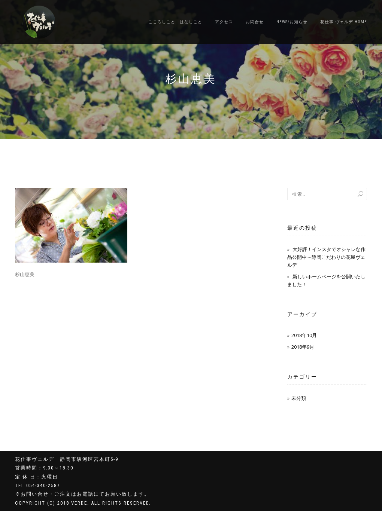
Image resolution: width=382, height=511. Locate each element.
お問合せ (255, 21)
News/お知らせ (291, 21)
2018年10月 (304, 335)
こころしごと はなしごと (175, 21)
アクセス (224, 21)
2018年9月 (302, 346)
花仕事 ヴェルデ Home (343, 21)
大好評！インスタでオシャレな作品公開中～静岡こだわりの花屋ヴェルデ (326, 257)
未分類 (298, 398)
